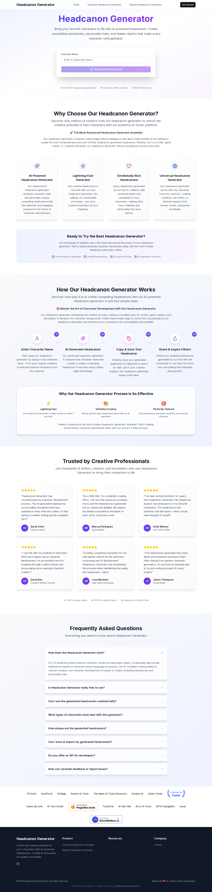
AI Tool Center (55, 806)
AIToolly (31, 793)
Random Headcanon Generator (146, 4)
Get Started (188, 4)
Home (76, 4)
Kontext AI (137, 793)
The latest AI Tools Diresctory (110, 793)
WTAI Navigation (165, 806)
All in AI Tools (143, 806)
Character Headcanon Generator (104, 4)
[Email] (17, 863)
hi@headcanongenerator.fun (128, 886)
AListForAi (46, 793)
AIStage (61, 793)
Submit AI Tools (80, 793)
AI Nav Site (124, 806)
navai (183, 806)
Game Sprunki (34, 806)
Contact (158, 845)
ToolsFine (108, 806)
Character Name (69, 54)
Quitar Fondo (155, 793)
